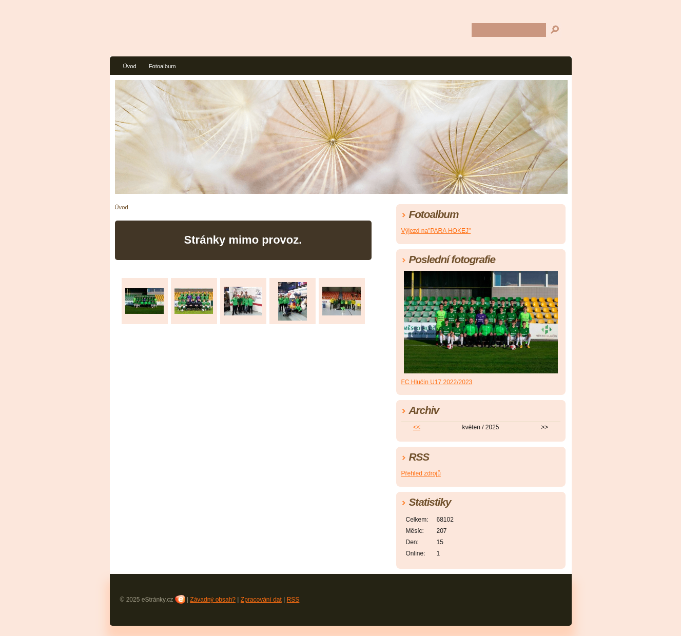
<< (416, 427)
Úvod (130, 66)
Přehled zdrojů (421, 473)
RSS (293, 599)
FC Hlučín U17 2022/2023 (437, 382)
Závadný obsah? (213, 599)
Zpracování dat (261, 599)
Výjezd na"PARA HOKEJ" (436, 230)
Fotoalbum (162, 66)
